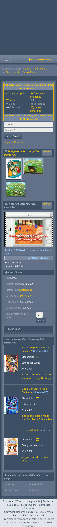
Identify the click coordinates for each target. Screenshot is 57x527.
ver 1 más (47, 204)
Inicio (28, 68)
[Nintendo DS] (40, 351)
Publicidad (48, 501)
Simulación (25, 296)
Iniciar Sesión (13, 136)
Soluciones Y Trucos (14, 501)
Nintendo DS (42, 68)
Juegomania (33, 501)
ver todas (47, 151)
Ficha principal (16, 93)
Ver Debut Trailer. (38, 257)
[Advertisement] (27, 27)
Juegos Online (29, 504)
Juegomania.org (40, 59)
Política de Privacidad (32, 515)
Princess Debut (30, 430)
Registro (8, 142)
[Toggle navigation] (6, 59)
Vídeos (13, 100)
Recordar (19, 142)
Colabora (14, 504)
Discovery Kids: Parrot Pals (20, 72)
